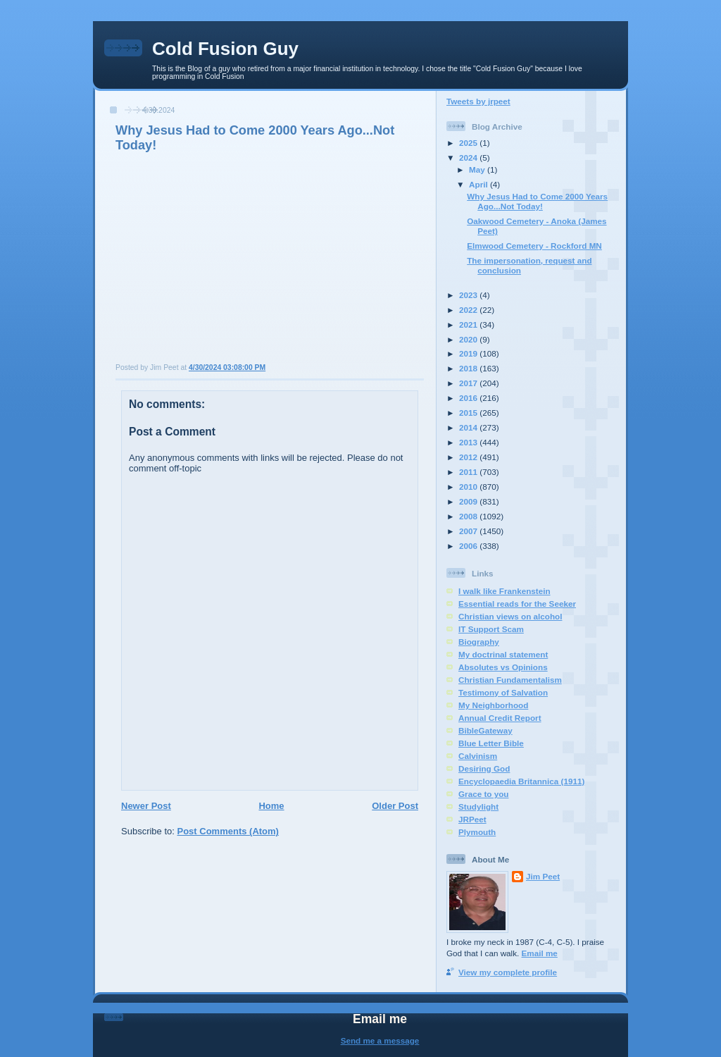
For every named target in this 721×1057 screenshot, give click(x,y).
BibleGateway (485, 730)
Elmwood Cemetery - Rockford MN (534, 245)
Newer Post (146, 806)
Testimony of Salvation (503, 692)
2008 (469, 516)
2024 (469, 157)
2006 (469, 545)
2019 (469, 353)
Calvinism (477, 755)
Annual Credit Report (499, 717)
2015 (469, 412)
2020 (469, 339)
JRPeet (472, 819)
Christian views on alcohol (510, 616)
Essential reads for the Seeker (517, 603)
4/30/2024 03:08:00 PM (227, 367)
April (479, 184)
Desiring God (484, 768)
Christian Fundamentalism (510, 679)
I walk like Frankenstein (504, 590)
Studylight (478, 806)
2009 (469, 501)
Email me (540, 953)
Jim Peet (543, 876)
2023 (469, 294)
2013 (469, 442)
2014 (469, 427)
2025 (469, 142)
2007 (469, 531)
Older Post (395, 806)
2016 (469, 397)
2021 (469, 324)
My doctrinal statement (503, 654)
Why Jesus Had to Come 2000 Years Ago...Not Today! (537, 201)
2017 (469, 383)
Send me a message (380, 1040)
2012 (469, 457)
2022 (469, 309)
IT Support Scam (491, 628)
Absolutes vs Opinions (503, 667)
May (478, 169)
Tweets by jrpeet (478, 101)
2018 (469, 368)
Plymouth (477, 831)
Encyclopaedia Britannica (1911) (521, 781)
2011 (469, 471)
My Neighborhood (493, 705)
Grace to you (483, 793)
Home (271, 806)
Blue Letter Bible (491, 743)
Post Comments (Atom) (228, 831)
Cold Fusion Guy (225, 48)
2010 (469, 486)
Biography (478, 641)
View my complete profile (507, 972)
